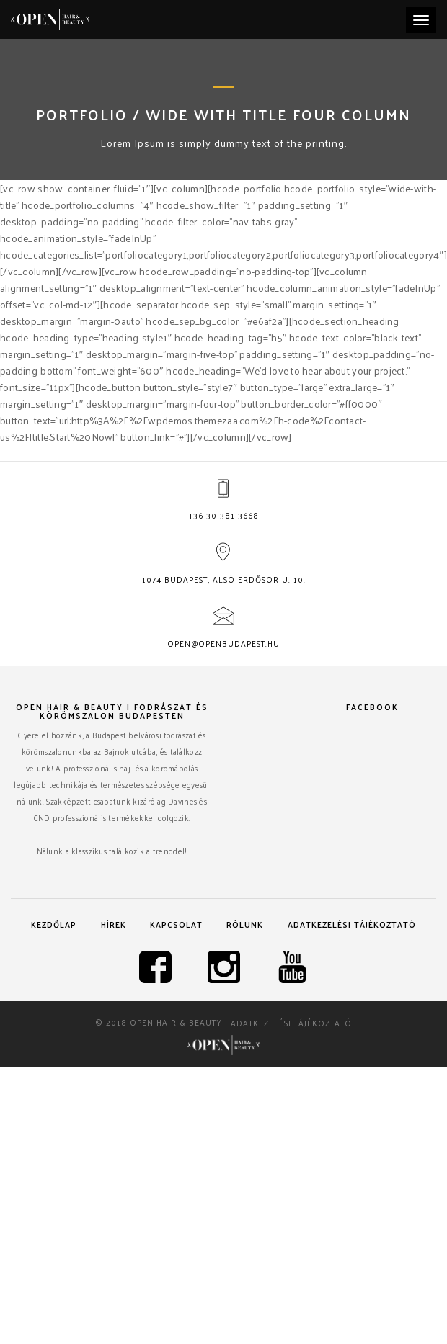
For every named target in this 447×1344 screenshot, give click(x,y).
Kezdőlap (53, 924)
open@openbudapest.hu (223, 643)
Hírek (113, 924)
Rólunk (244, 924)
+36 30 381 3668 (224, 515)
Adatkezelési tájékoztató (352, 924)
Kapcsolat (176, 924)
